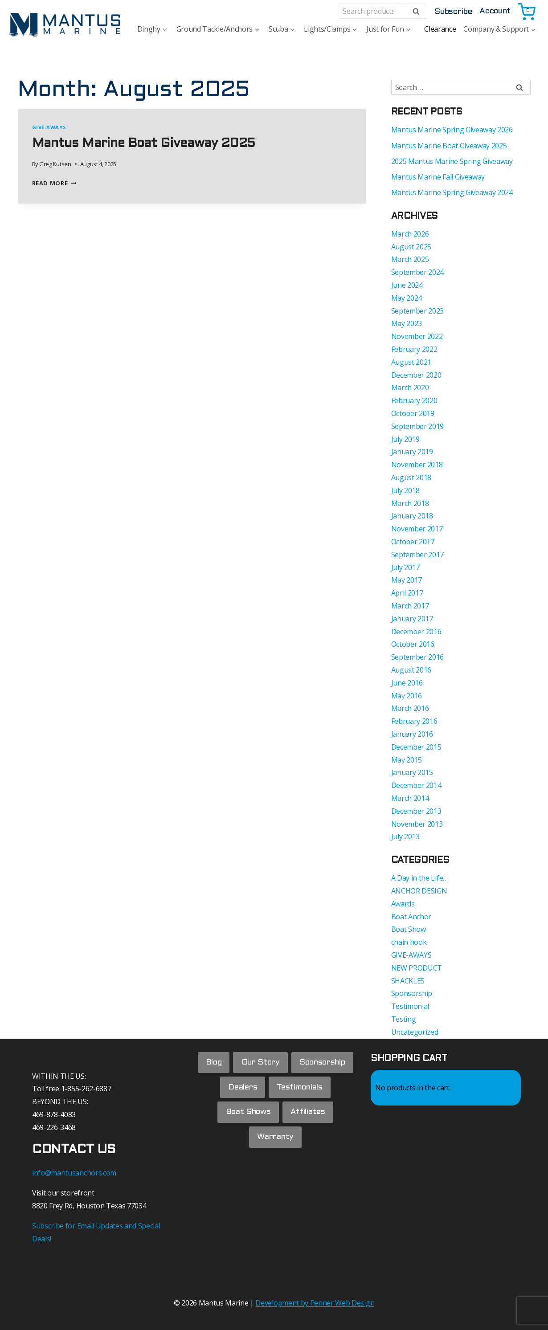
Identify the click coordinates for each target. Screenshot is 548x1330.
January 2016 (412, 734)
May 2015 (406, 760)
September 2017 (417, 554)
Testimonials (300, 1090)
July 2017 (405, 567)
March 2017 (410, 606)
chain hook (409, 942)
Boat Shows (247, 1117)
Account (495, 11)
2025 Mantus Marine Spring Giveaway (452, 161)
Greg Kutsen (55, 164)
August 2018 (411, 477)
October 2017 (412, 542)
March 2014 (410, 798)
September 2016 (417, 657)
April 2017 (407, 593)
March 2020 (410, 387)
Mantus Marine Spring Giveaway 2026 (452, 130)
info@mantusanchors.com (74, 1173)
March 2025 (410, 259)
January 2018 (412, 516)
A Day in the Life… (419, 878)
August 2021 (411, 362)
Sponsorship (411, 993)
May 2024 (406, 298)
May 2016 (406, 696)
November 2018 (417, 464)
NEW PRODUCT (416, 968)
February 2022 (414, 349)
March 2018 (410, 503)
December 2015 (416, 747)
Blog (212, 1063)
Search (418, 11)
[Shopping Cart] (527, 11)
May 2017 (406, 580)
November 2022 (417, 336)
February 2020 (414, 400)
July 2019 (405, 439)
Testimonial (410, 1006)
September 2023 (417, 311)
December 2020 (416, 375)
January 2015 (412, 772)
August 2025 (411, 247)
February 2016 (414, 721)
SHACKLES (408, 981)
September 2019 (417, 426)
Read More (54, 183)
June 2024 (407, 285)
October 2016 (412, 644)
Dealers (241, 1090)
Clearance (440, 29)
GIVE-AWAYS (49, 127)
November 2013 (417, 824)
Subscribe (453, 12)
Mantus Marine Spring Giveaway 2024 (452, 192)
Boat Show (408, 929)
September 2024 (417, 272)
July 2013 (405, 836)
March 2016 (410, 708)
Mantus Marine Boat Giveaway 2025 (143, 144)
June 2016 (407, 683)
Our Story (260, 1063)
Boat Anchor (411, 917)
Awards (403, 904)
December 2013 (416, 811)
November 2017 (417, 529)
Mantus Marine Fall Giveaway (438, 177)
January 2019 (412, 452)
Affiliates (309, 1117)
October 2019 (412, 413)
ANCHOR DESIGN (419, 891)
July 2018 (405, 490)
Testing (403, 1019)
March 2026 (410, 234)
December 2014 (416, 785)
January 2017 (412, 619)
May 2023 (406, 323)
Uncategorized (414, 1032)
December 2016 (416, 631)
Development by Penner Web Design (314, 1303)
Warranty (275, 1143)
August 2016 (411, 670)
